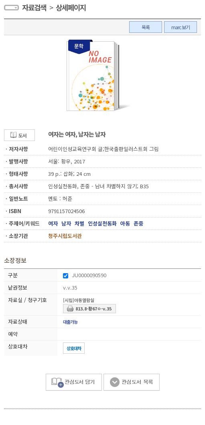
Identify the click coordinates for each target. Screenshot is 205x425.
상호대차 (74, 348)
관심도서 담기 (74, 382)
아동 (125, 223)
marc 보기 (180, 27)
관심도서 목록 (132, 382)
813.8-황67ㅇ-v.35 (93, 308)
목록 (146, 27)
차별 (79, 223)
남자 (66, 223)
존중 (138, 223)
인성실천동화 (102, 223)
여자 (53, 223)
